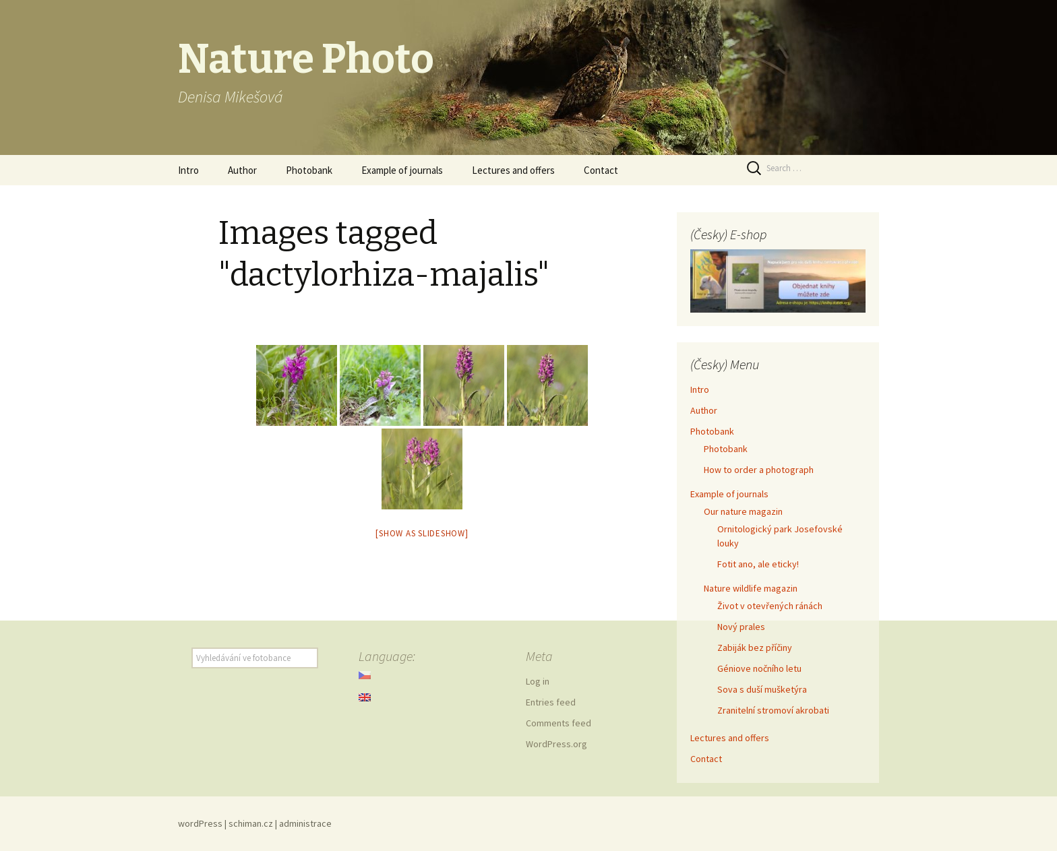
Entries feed (551, 702)
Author (242, 170)
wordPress (200, 823)
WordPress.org (556, 744)
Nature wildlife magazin (750, 588)
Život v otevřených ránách (769, 606)
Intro (188, 170)
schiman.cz (251, 823)
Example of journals (402, 170)
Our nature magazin (743, 511)
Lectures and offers (513, 170)
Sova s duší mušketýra (762, 689)
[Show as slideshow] (421, 533)
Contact (601, 170)
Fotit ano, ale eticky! (758, 564)
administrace (305, 823)
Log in (537, 681)
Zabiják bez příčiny (754, 647)
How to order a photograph (759, 470)
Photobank (309, 170)
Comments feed (558, 723)
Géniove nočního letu (759, 668)
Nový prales (741, 627)
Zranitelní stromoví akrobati (773, 710)
